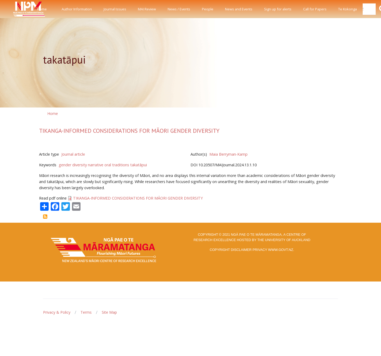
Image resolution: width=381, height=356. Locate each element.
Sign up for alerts (277, 9)
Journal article (73, 154)
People (207, 9)
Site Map (109, 312)
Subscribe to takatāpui (45, 216)
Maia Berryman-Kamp (228, 154)
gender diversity (73, 164)
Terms (86, 312)
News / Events (179, 9)
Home (42, 9)
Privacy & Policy (56, 312)
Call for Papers (315, 9)
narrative (95, 164)
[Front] (16, 9)
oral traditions (116, 164)
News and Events (238, 9)
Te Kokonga (347, 9)
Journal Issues (115, 9)
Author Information (77, 9)
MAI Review (147, 9)
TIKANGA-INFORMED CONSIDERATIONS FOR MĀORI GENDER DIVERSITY (129, 130)
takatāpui (138, 164)
